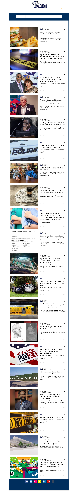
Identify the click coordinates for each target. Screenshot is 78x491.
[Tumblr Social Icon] (53, 481)
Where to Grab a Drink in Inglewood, (26, 22)
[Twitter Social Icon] (31, 481)
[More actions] (65, 29)
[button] (65, 23)
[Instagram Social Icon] (35, 481)
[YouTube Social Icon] (48, 481)
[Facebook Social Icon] (26, 481)
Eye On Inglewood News (14, 22)
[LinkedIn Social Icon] (44, 481)
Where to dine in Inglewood (39, 22)
